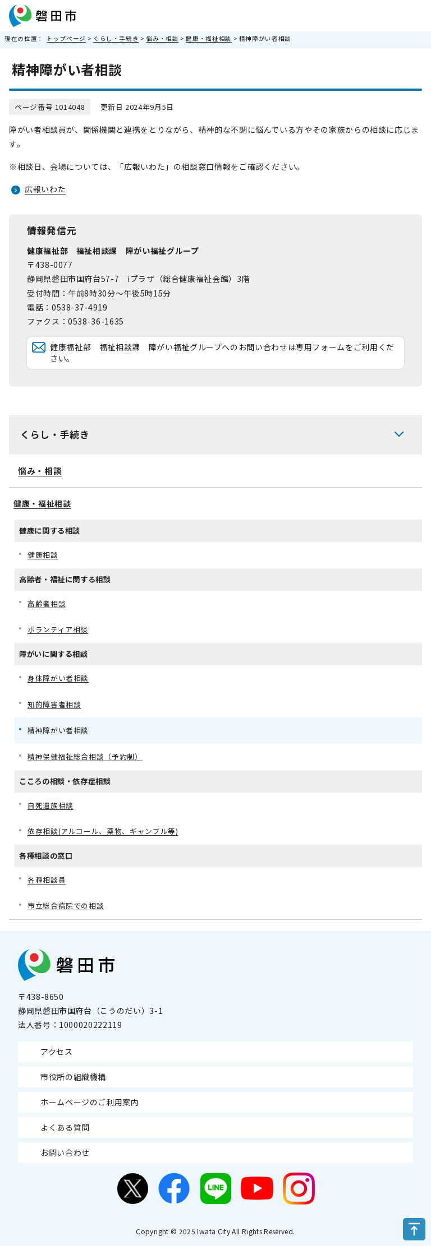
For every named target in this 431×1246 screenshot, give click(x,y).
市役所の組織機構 (73, 1076)
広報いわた (45, 188)
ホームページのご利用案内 (89, 1102)
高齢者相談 (46, 603)
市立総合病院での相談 (65, 905)
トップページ (66, 38)
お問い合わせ (65, 1152)
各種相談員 (46, 879)
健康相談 (42, 554)
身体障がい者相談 (58, 678)
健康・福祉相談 (208, 38)
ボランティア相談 (57, 629)
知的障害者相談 (54, 704)
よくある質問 (65, 1127)
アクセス (56, 1051)
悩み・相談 (162, 38)
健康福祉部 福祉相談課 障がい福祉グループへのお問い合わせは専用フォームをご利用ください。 (222, 352)
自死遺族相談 (50, 805)
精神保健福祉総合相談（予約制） (85, 756)
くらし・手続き (116, 38)
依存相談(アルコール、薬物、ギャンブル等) (102, 831)
